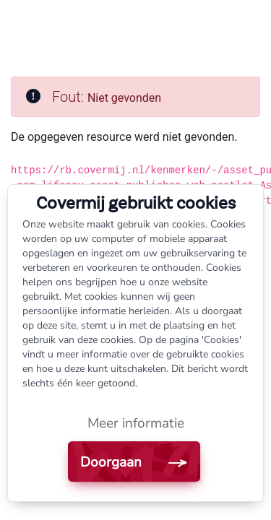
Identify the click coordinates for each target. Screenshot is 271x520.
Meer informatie (135, 423)
